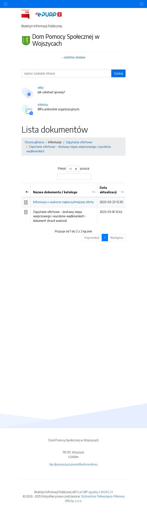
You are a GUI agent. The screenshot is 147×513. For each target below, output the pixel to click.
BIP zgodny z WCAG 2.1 (98, 492)
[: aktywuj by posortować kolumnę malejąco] (26, 190)
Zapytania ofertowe (79, 142)
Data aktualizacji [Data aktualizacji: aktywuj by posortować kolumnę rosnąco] (108, 190)
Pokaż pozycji (73, 169)
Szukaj (118, 73)
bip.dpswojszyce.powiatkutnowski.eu (73, 464)
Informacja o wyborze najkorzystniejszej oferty (63, 202)
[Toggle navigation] (141, 4)
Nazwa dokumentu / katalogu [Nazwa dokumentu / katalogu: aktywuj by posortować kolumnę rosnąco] (55, 192)
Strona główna (34, 142)
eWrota (43, 104)
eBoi (40, 87)
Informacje (55, 142)
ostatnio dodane (74, 57)
